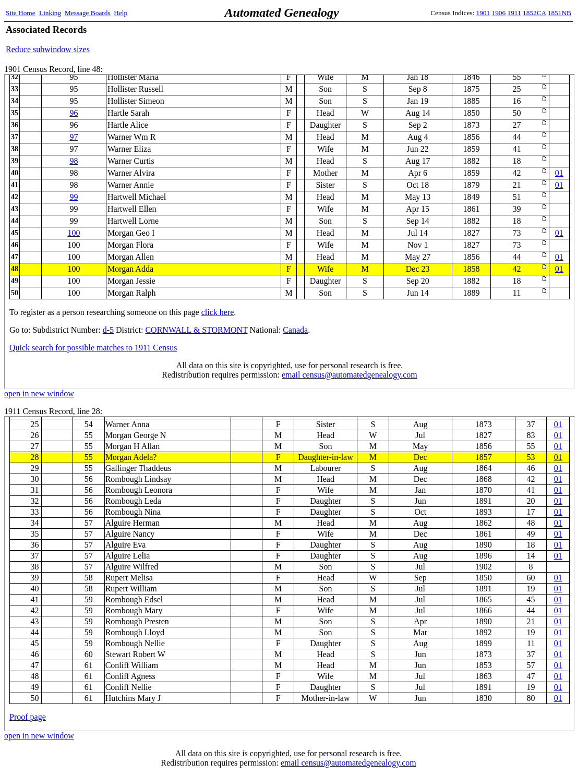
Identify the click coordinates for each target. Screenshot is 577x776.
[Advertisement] (449, 39)
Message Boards (88, 13)
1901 (483, 13)
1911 (514, 13)
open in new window (39, 393)
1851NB (559, 13)
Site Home (20, 13)
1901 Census (289, 231)
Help (120, 13)
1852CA (534, 13)
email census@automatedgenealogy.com (348, 762)
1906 (499, 13)
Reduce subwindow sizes (48, 49)
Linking (50, 13)
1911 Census (289, 573)
